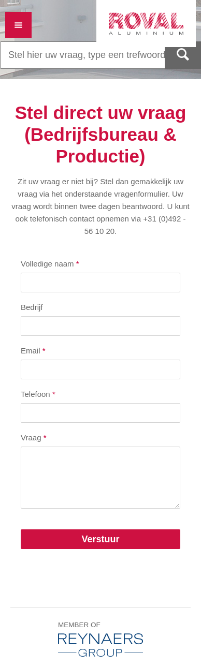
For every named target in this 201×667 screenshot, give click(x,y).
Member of (100, 639)
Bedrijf (32, 307)
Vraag (33, 437)
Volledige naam (50, 263)
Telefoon (38, 394)
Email (33, 350)
